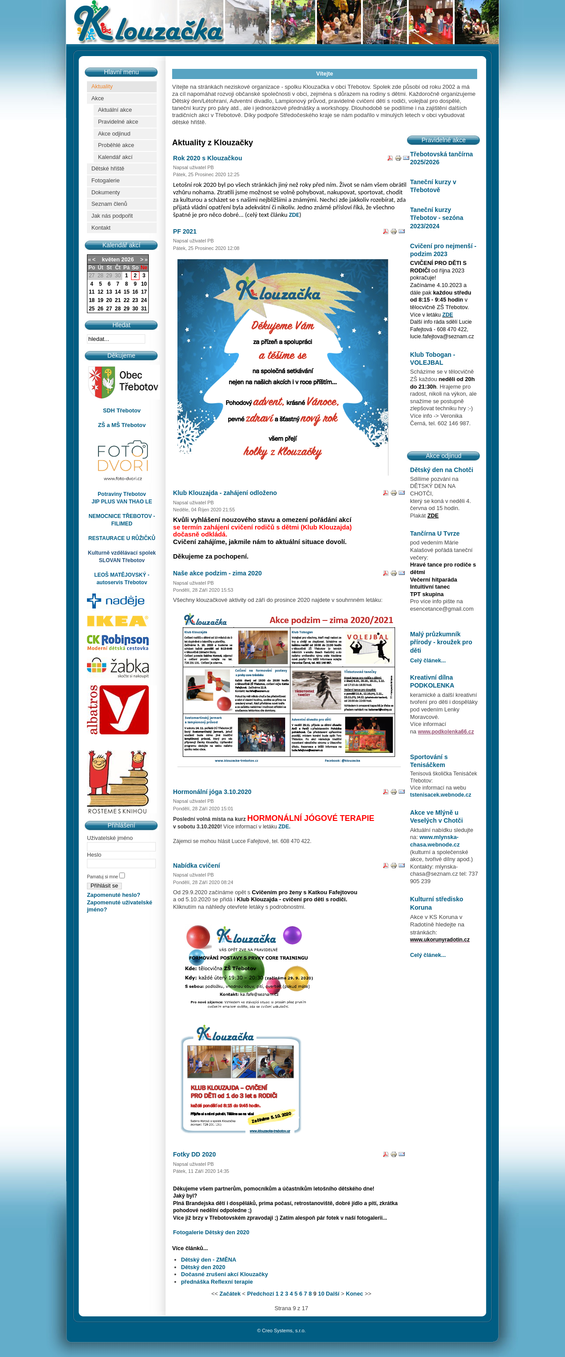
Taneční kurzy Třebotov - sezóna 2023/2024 (436, 218)
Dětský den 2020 (203, 1267)
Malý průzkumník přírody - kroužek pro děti (441, 642)
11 (91, 292)
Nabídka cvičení (196, 865)
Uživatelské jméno (110, 838)
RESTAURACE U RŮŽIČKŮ (121, 538)
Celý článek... (428, 660)
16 (135, 292)
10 (144, 284)
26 (100, 309)
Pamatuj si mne (103, 876)
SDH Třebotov (121, 410)
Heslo (94, 854)
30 (135, 309)
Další (332, 1293)
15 (126, 292)
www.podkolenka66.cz (446, 732)
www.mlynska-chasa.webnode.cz (435, 841)
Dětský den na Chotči (441, 469)
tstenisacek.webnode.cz (440, 795)
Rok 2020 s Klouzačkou (207, 158)
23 (135, 300)
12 (100, 292)
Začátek (230, 1293)
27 (109, 309)
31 (144, 309)
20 (109, 300)
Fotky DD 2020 (194, 1154)
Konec (354, 1293)
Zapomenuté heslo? (113, 895)
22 (126, 300)
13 (109, 292)
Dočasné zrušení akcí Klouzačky (224, 1274)
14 (118, 292)
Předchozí (260, 1293)
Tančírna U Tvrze (435, 533)
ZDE (294, 215)
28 (118, 309)
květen (111, 259)
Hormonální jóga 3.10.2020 (212, 791)
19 (100, 300)
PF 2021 (184, 231)
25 (91, 309)
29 (126, 309)
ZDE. (284, 827)
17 (144, 292)
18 (91, 300)
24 (144, 300)
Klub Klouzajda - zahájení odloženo (225, 492)
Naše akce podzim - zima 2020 (217, 573)
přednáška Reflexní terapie (217, 1281)
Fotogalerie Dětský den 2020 (211, 1232)
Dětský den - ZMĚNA (208, 1259)
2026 (127, 259)
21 (118, 300)
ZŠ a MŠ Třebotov (122, 425)
